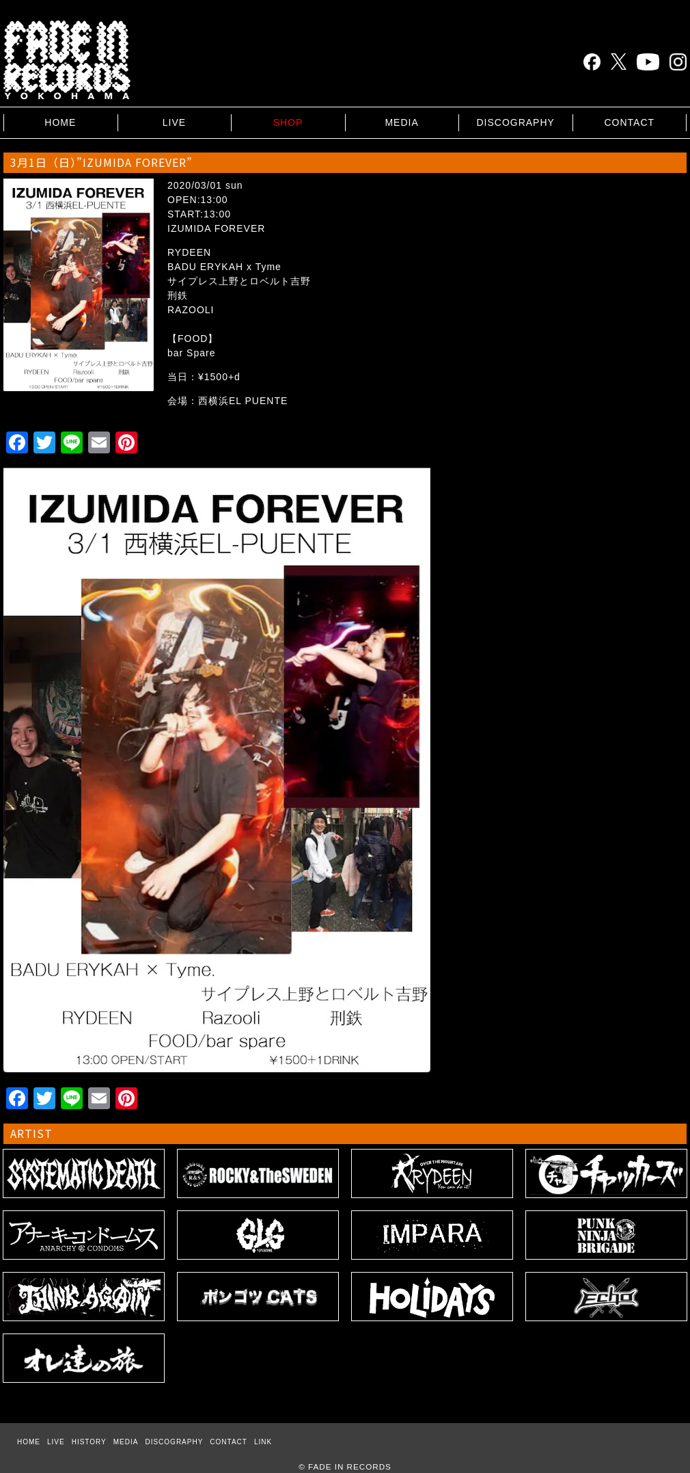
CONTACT (629, 122)
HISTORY (89, 1442)
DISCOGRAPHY (515, 122)
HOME (60, 122)
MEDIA (401, 122)
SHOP (288, 122)
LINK (263, 1442)
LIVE (174, 122)
